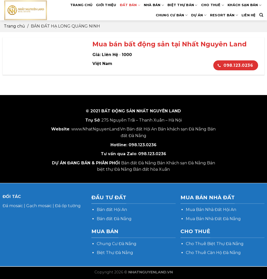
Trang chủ (14, 26)
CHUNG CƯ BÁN (172, 15)
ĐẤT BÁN (130, 5)
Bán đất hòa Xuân (151, 169)
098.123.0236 (235, 65)
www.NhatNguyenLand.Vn (98, 129)
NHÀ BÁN (154, 5)
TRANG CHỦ (81, 5)
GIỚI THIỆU (106, 5)
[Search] (261, 15)
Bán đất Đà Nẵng (138, 163)
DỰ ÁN (198, 15)
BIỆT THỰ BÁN (182, 5)
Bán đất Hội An (142, 129)
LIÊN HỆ (249, 15)
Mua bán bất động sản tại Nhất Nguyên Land (169, 44)
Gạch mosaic (39, 205)
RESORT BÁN (224, 15)
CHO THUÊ (212, 5)
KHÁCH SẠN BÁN (244, 5)
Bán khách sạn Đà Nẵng (182, 129)
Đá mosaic (13, 205)
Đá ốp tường (68, 205)
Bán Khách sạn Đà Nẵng (181, 163)
